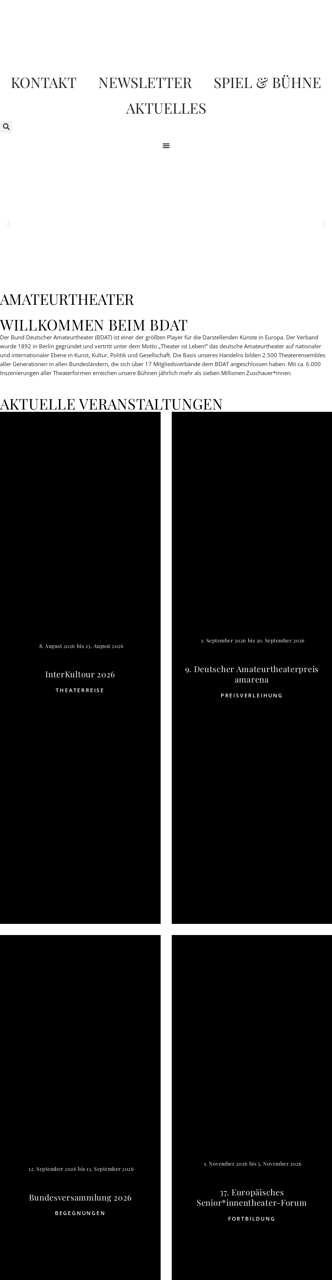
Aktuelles (166, 108)
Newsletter (145, 82)
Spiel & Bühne (267, 82)
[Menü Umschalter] (166, 146)
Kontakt (43, 82)
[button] (6, 127)
